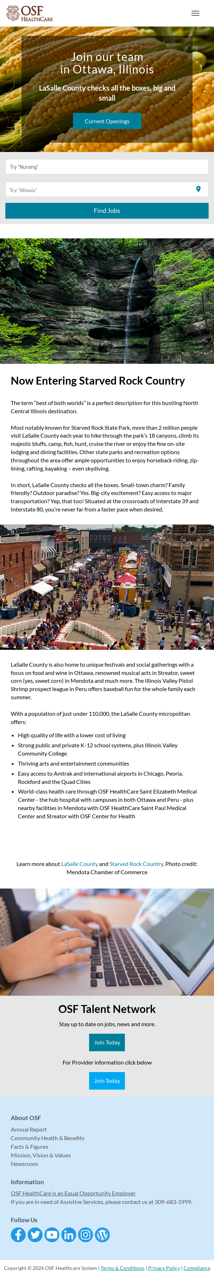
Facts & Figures (29, 1146)
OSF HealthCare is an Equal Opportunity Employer (73, 1193)
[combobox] (107, 166)
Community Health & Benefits (47, 1137)
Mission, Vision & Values (41, 1155)
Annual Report (29, 1129)
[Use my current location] (198, 189)
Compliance (197, 1268)
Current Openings (107, 121)
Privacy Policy (164, 1268)
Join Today (107, 1042)
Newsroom (24, 1163)
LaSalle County (79, 863)
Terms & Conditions (123, 1268)
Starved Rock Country (136, 863)
